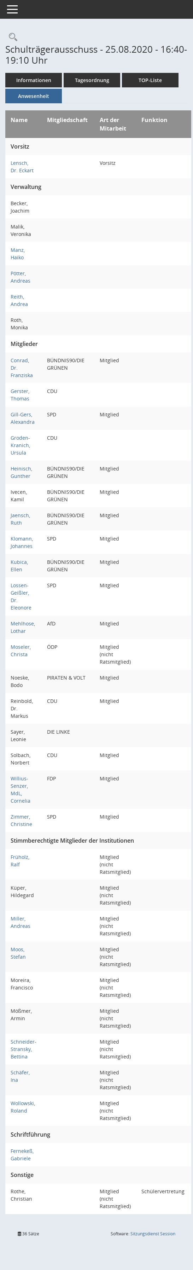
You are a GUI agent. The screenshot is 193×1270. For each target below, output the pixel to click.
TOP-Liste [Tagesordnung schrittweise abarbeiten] (150, 80)
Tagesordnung (92, 80)
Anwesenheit (33, 96)
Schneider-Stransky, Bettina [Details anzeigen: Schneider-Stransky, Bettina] (23, 1049)
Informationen (33, 80)
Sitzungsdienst (152, 1234)
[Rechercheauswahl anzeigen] (11, 37)
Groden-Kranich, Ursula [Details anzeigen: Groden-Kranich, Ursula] (20, 445)
